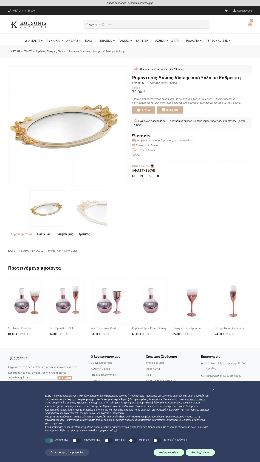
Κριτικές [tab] (84, 234)
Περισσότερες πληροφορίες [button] (67, 452)
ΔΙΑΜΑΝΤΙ (34, 41)
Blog (148, 374)
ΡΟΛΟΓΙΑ (194, 41)
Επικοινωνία (153, 368)
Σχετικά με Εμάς (155, 362)
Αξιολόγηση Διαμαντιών (159, 381)
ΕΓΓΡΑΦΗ (65, 378)
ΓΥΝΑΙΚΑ (55, 41)
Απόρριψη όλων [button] (169, 452)
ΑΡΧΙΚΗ (15, 51)
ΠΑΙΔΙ (91, 41)
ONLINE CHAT (143, 165)
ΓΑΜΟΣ (126, 41)
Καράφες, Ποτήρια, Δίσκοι (50, 51)
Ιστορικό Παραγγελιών (104, 374)
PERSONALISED (219, 41)
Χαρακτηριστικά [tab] (21, 234)
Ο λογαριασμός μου (101, 362)
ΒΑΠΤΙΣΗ (143, 41)
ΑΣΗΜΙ (162, 41)
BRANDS (108, 41)
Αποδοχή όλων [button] (200, 452)
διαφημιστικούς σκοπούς (137, 409)
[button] (213, 390)
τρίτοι (105, 402)
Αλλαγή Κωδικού (100, 368)
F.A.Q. (136, 154)
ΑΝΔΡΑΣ (74, 41)
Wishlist (95, 381)
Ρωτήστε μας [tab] (64, 234)
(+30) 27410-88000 (230, 375)
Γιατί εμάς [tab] (43, 234)
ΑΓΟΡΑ (143, 109)
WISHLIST (170, 109)
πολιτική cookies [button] (196, 399)
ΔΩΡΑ (177, 41)
